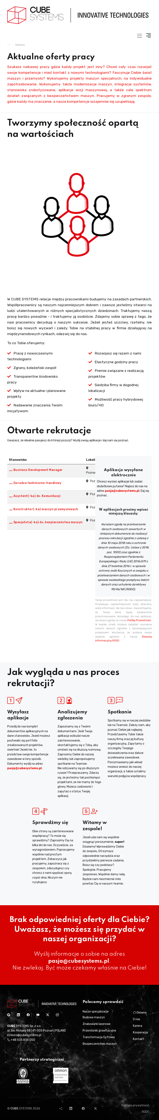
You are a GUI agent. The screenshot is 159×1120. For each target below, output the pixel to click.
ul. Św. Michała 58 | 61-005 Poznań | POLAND (36, 1030)
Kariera (137, 1026)
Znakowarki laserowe (97, 1024)
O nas (136, 1019)
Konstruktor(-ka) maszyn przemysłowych (45, 509)
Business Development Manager (38, 470)
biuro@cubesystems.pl (24, 1035)
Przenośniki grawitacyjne (99, 1030)
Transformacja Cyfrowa (99, 1037)
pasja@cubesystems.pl (122, 491)
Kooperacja (140, 1032)
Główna (140, 1012)
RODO (145, 1112)
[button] (147, 35)
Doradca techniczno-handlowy (37, 483)
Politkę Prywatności (139, 620)
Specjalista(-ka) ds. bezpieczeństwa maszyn (48, 522)
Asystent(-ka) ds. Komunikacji (37, 496)
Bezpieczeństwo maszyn (100, 1044)
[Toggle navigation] (139, 36)
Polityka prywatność (135, 1105)
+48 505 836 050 (21, 1040)
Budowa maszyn (94, 1017)
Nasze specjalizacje (96, 1011)
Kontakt (138, 1039)
